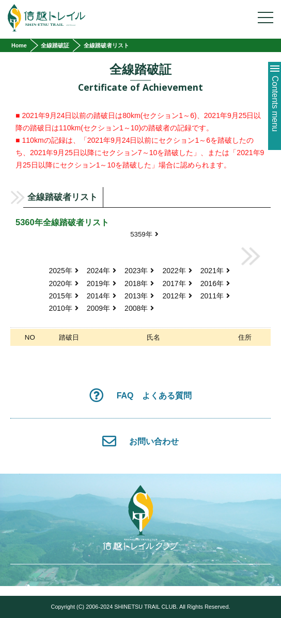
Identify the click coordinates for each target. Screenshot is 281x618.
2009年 (101, 308)
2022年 (177, 270)
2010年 (63, 308)
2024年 (101, 270)
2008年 (139, 308)
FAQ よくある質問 (140, 395)
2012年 (177, 295)
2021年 (215, 270)
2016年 (215, 283)
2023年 (139, 270)
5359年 (144, 234)
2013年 (139, 295)
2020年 (63, 283)
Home (19, 45)
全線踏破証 (55, 45)
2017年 (177, 283)
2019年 (101, 283)
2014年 (101, 295)
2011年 (215, 295)
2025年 (63, 270)
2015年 (63, 295)
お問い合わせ (140, 441)
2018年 (139, 283)
